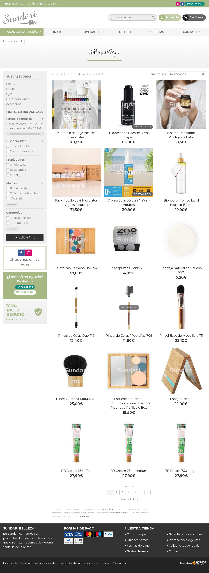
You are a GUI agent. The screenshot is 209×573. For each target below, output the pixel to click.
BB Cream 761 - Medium (128, 471)
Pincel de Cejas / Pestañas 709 (129, 335)
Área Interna (119, 563)
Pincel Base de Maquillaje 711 (181, 335)
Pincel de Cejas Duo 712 (76, 335)
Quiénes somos (137, 540)
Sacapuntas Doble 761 (128, 268)
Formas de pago (138, 545)
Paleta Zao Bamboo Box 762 (76, 268)
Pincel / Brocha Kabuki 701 (76, 399)
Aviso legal (26, 563)
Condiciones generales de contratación (90, 563)
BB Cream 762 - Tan (76, 471)
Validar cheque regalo (184, 545)
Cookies (62, 563)
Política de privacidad (45, 563)
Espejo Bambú (181, 399)
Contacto (175, 551)
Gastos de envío (138, 551)
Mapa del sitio (10, 563)
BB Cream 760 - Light (181, 471)
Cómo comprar (137, 534)
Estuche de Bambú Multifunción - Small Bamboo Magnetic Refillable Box (128, 403)
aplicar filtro (27, 237)
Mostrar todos (94, 74)
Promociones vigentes (184, 540)
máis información (16, 319)
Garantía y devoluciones (185, 534)
